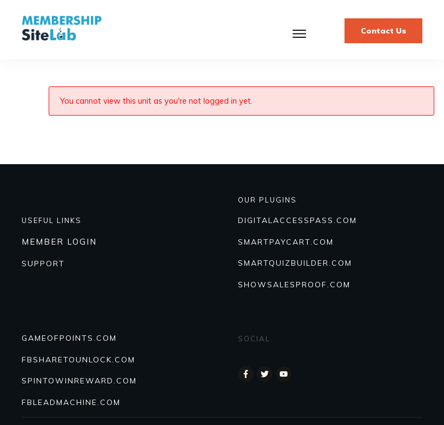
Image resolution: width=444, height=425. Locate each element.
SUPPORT (43, 263)
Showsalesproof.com (294, 284)
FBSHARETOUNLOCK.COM (78, 360)
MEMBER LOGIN (59, 242)
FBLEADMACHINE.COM (71, 402)
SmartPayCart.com (286, 242)
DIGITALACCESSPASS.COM (297, 220)
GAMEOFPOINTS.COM (69, 338)
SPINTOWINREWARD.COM (79, 381)
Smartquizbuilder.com (295, 263)
